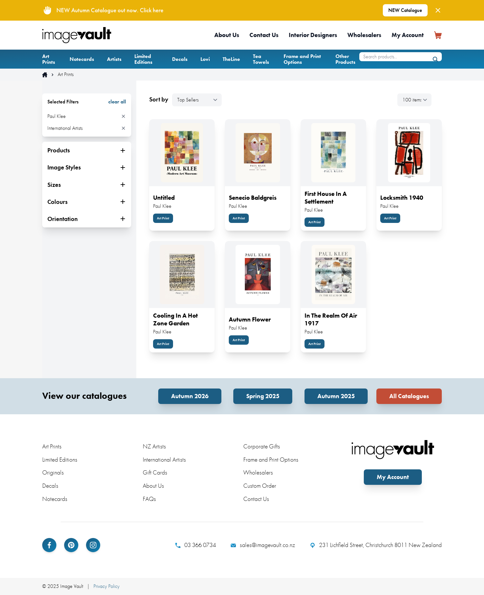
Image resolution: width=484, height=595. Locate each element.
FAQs (149, 499)
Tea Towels (261, 59)
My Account (408, 35)
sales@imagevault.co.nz (263, 545)
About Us (226, 35)
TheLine (231, 59)
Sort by (158, 99)
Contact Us (263, 35)
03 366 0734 (195, 545)
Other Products (345, 59)
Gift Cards (155, 472)
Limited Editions (143, 59)
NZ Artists (154, 446)
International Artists (164, 460)
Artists (114, 59)
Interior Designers (313, 35)
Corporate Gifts (261, 446)
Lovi (205, 59)
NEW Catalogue (405, 10)
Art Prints (48, 59)
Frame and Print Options (302, 59)
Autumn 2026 (189, 396)
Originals (53, 472)
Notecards (82, 59)
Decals (180, 59)
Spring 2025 (262, 396)
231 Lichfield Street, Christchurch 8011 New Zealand (376, 545)
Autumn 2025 (336, 396)
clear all (117, 102)
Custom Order (259, 486)
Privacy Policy (106, 586)
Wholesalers (364, 35)
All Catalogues (409, 396)
